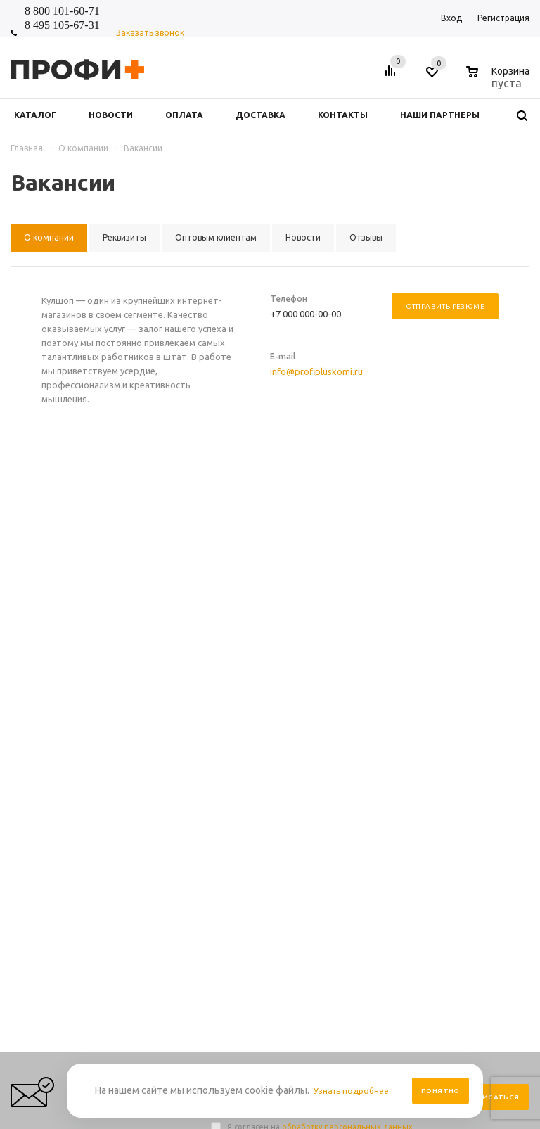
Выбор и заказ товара (467, 726)
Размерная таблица (462, 754)
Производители (348, 782)
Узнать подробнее (356, 1090)
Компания (233, 702)
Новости (227, 726)
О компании (235, 754)
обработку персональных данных (347, 563)
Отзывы (226, 768)
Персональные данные (363, 740)
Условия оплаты (349, 754)
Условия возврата (353, 796)
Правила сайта (346, 726)
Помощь (441, 702)
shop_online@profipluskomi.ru (415, 632)
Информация (347, 702)
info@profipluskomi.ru (316, 371)
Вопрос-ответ (450, 740)
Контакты (230, 740)
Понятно (440, 1091)
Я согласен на (320, 563)
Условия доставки (353, 768)
